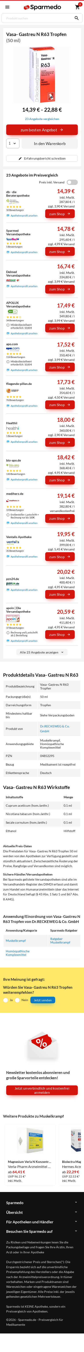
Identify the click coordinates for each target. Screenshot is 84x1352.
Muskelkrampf (16, 940)
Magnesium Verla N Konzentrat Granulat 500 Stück (30, 1162)
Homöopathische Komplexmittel (17, 953)
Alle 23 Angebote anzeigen (42, 652)
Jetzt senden (43, 1000)
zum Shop (59, 214)
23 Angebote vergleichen (42, 119)
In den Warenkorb (50, 143)
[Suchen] (75, 18)
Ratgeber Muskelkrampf (60, 940)
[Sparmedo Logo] (42, 7)
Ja (11, 1000)
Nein (24, 1000)
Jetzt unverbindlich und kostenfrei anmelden (42, 1090)
